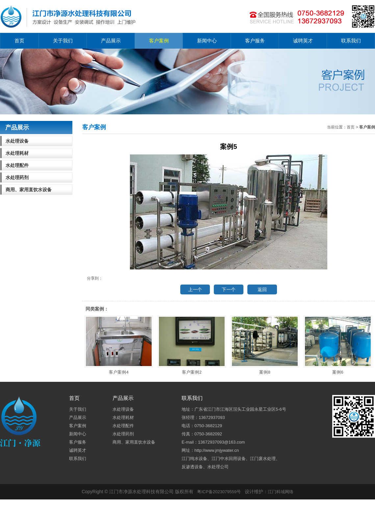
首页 (19, 40)
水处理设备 (17, 141)
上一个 (195, 289)
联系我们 (351, 40)
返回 (262, 289)
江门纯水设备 (194, 458)
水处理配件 (17, 165)
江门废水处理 (263, 458)
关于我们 (63, 40)
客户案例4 (119, 345)
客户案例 (159, 40)
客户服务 (255, 40)
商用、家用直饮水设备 (29, 189)
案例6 (338, 345)
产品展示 (111, 40)
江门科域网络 (280, 491)
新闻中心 (207, 40)
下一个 (229, 289)
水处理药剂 (17, 177)
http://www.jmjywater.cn (216, 450)
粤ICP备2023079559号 (219, 491)
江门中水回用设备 (229, 458)
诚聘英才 (303, 40)
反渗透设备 (192, 466)
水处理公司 (218, 466)
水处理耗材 (17, 153)
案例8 (265, 345)
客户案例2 (192, 345)
